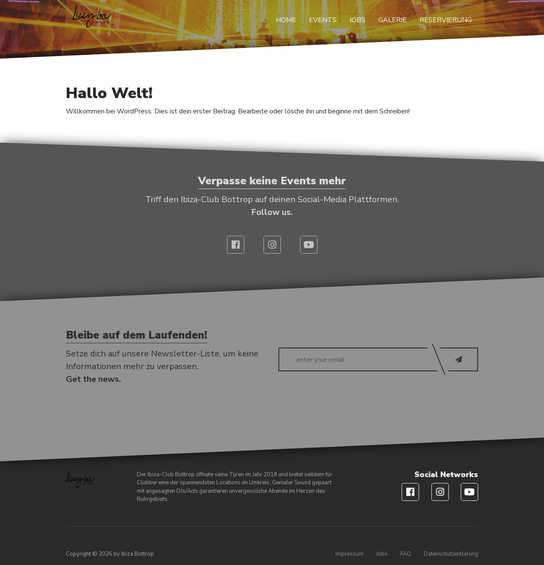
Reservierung (445, 20)
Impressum (349, 554)
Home (286, 20)
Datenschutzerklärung (451, 554)
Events (323, 20)
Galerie (392, 20)
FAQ (405, 554)
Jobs (357, 20)
